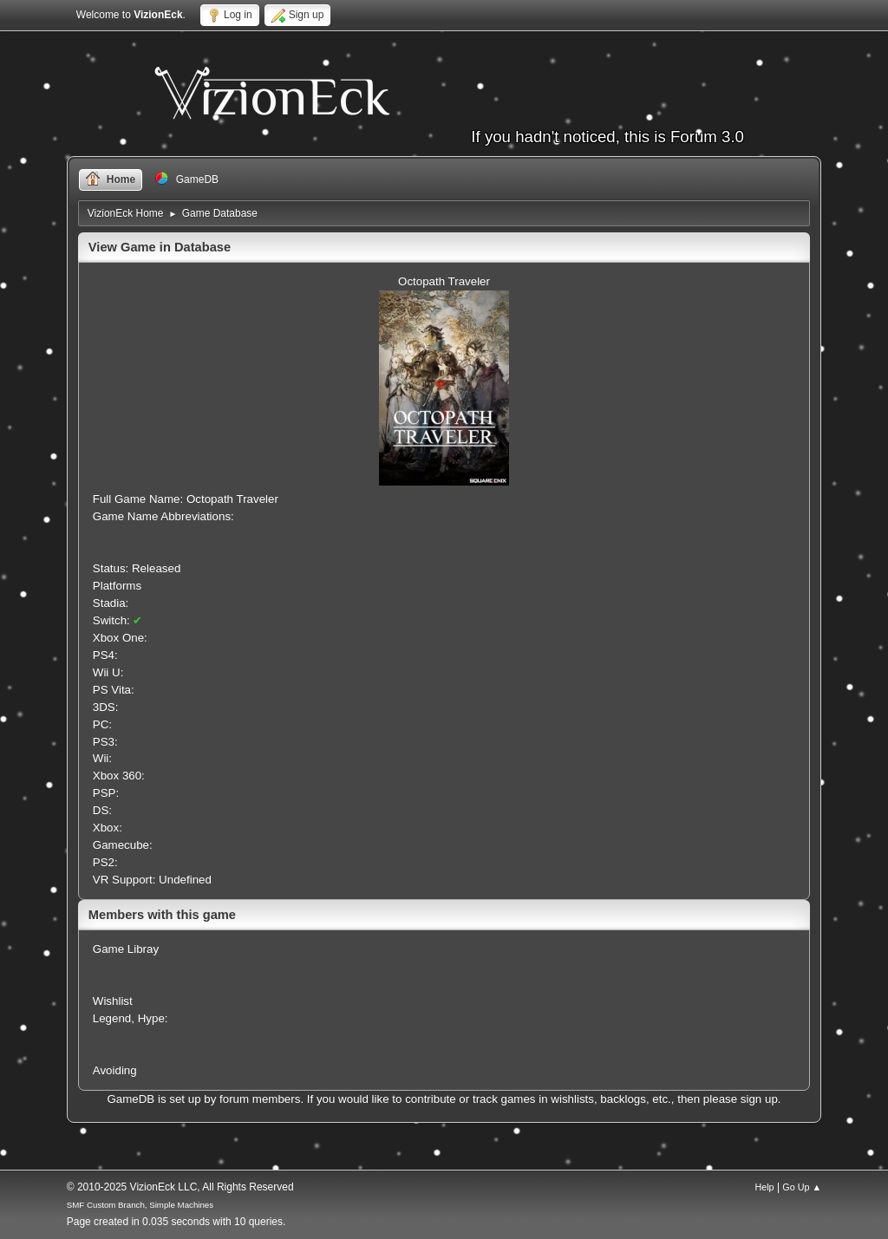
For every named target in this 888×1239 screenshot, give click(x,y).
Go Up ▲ (801, 1187)
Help (764, 1187)
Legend (112, 1018)
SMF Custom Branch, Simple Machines (140, 1205)
